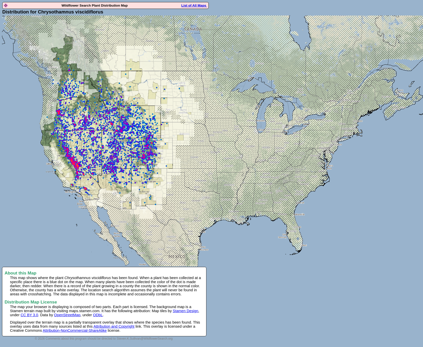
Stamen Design (185, 311)
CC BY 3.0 (29, 315)
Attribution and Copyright (114, 326)
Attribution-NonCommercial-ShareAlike (75, 330)
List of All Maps (194, 5)
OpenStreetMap (67, 315)
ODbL (98, 315)
